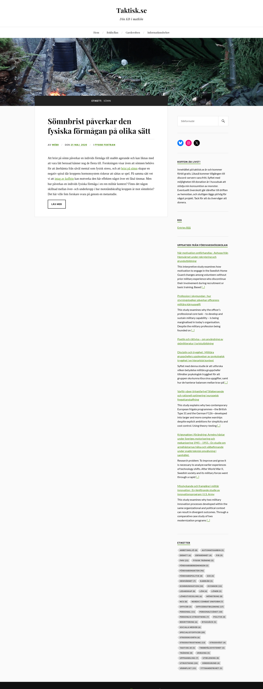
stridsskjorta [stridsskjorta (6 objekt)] (190, 637)
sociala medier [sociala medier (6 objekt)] (190, 627)
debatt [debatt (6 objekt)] (185, 555)
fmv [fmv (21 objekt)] (184, 560)
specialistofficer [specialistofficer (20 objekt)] (192, 632)
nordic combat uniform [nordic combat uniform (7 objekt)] (207, 601)
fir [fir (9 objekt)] (219, 555)
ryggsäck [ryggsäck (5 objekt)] (209, 622)
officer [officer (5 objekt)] (186, 607)
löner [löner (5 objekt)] (217, 591)
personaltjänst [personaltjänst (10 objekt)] (210, 612)
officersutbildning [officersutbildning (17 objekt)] (210, 607)
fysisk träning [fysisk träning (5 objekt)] (203, 560)
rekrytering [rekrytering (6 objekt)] (188, 622)
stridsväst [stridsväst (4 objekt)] (218, 642)
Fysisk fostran (105, 144)
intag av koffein (64, 178)
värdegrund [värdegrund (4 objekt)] (211, 663)
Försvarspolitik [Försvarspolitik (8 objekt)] (191, 576)
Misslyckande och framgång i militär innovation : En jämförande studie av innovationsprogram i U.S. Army (198, 490)
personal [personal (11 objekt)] (187, 612)
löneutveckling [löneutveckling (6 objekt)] (191, 596)
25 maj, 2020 (79, 144)
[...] (203, 287)
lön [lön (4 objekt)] (203, 591)
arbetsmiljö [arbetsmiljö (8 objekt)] (188, 550)
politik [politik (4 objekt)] (219, 617)
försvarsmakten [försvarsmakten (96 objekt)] (192, 570)
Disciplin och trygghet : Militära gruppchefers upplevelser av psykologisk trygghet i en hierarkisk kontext (200, 356)
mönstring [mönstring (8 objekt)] (214, 596)
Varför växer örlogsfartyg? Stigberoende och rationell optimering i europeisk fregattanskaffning (200, 395)
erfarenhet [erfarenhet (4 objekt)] (203, 555)
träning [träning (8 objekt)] (186, 653)
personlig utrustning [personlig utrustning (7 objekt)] (194, 617)
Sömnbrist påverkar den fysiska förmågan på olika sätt (99, 126)
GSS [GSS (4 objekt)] (210, 576)
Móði (55, 144)
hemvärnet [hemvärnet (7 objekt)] (188, 581)
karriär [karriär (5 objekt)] (206, 581)
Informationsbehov (158, 32)
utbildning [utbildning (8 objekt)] (211, 658)
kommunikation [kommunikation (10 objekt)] (191, 586)
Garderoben (133, 32)
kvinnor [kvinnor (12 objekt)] (215, 586)
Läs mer (56, 204)
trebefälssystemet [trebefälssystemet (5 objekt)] (212, 648)
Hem (96, 32)
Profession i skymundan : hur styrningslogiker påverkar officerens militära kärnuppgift (198, 300)
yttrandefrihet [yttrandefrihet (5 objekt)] (211, 668)
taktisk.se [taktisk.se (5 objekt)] (187, 648)
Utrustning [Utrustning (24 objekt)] (189, 663)
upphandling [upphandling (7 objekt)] (189, 658)
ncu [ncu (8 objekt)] (183, 601)
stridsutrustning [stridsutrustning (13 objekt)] (192, 642)
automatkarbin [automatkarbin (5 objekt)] (213, 550)
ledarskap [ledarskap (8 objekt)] (187, 591)
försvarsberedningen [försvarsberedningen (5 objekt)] (194, 565)
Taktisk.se (131, 10)
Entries (184, 227)
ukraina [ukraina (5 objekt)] (203, 653)
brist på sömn (129, 168)
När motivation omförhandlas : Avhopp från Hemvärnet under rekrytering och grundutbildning (202, 256)
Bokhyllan (112, 32)
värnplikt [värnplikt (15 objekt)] (188, 668)
